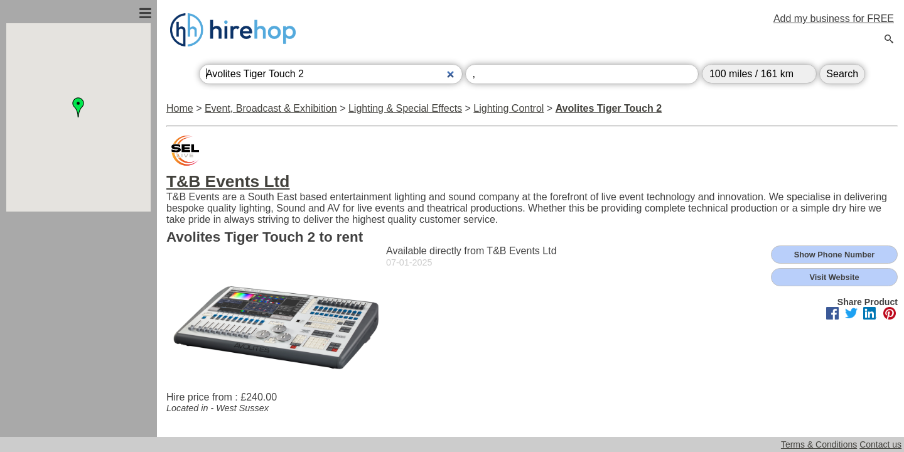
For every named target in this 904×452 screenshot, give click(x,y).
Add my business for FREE (833, 18)
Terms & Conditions (819, 444)
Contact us (880, 444)
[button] (78, 107)
